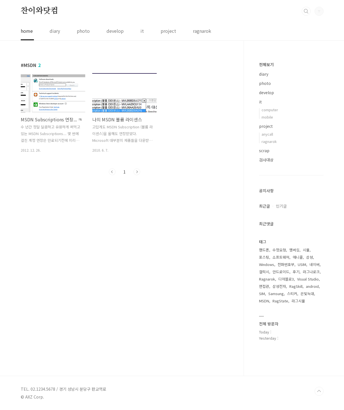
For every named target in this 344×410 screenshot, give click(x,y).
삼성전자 (279, 286)
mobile (267, 117)
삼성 (309, 257)
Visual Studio (308, 279)
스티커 (292, 293)
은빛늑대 (307, 293)
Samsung (276, 293)
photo (83, 30)
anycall (267, 134)
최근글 (264, 206)
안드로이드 (281, 271)
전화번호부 (286, 264)
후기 (296, 271)
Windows (266, 264)
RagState (280, 301)
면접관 (264, 286)
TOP (319, 391)
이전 (112, 171)
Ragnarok (267, 279)
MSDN (264, 301)
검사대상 (266, 160)
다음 (136, 171)
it (142, 30)
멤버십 (294, 250)
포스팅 (264, 257)
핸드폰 (264, 250)
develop (115, 30)
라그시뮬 (298, 301)
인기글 (281, 206)
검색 (306, 11)
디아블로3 (286, 279)
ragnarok (202, 30)
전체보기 (266, 64)
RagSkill (296, 286)
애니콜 (298, 257)
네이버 (315, 264)
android (312, 286)
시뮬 (306, 250)
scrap (264, 150)
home (27, 30)
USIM (302, 264)
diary (55, 30)
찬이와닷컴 (39, 11)
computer (270, 109)
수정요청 (279, 250)
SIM (262, 293)
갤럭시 (264, 271)
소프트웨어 (281, 257)
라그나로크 (311, 271)
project (168, 30)
